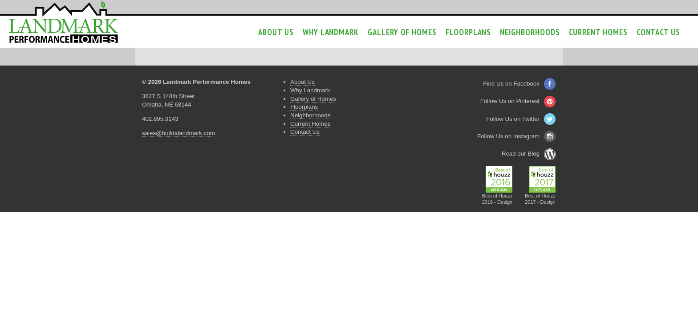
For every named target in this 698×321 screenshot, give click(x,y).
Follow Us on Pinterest (518, 101)
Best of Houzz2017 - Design (540, 196)
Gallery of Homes (402, 32)
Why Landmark (331, 32)
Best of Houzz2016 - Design (497, 196)
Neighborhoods (530, 32)
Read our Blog (529, 153)
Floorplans (468, 32)
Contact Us (658, 32)
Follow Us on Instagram (516, 136)
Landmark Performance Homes (63, 22)
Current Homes (598, 32)
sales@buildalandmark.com (178, 133)
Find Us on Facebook (519, 83)
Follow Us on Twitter (521, 118)
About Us (275, 32)
